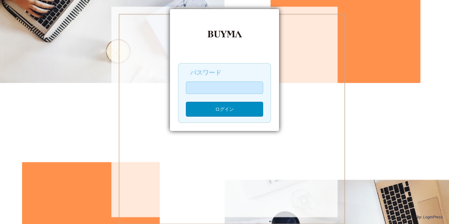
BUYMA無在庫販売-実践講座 (224, 37)
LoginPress (433, 217)
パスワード (205, 72)
